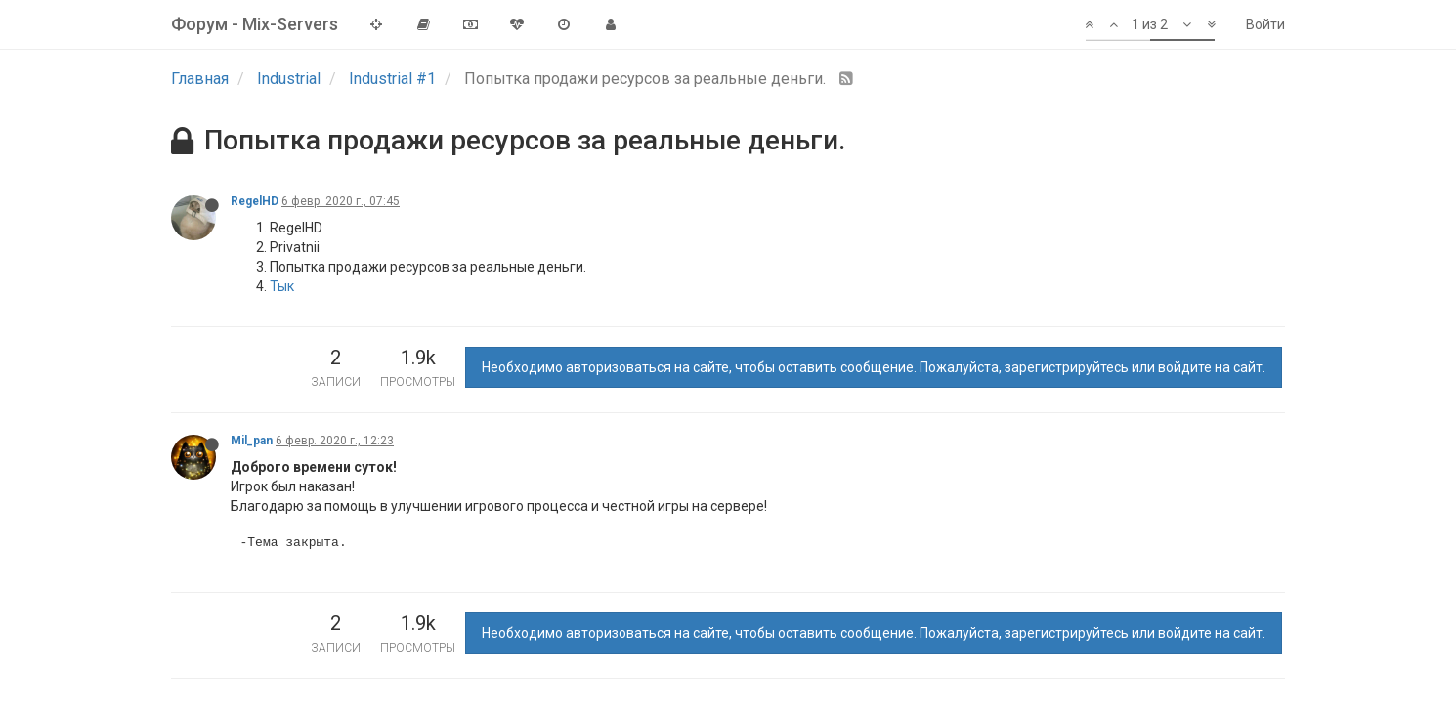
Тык (282, 286)
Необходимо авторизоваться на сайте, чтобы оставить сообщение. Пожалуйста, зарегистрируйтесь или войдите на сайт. (873, 367)
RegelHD (254, 201)
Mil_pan (252, 440)
